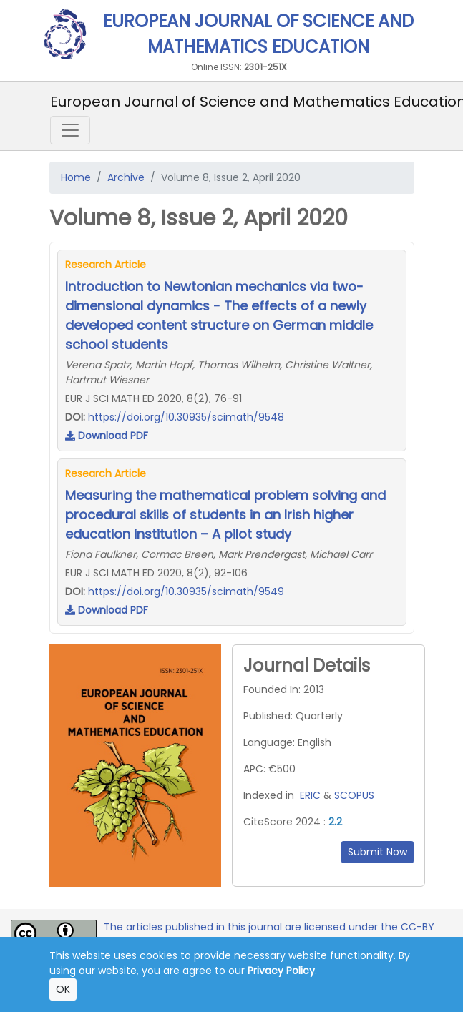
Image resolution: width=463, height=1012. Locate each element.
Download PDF (106, 435)
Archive (126, 177)
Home (76, 177)
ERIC (310, 795)
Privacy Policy (281, 970)
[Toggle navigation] (70, 130)
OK (63, 989)
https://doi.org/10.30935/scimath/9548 (186, 417)
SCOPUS (354, 795)
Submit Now (377, 852)
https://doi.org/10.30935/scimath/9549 (186, 591)
